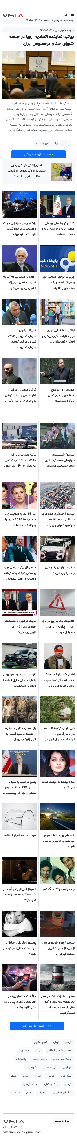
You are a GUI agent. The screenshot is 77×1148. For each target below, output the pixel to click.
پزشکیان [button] (21, 1059)
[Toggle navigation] (72, 14)
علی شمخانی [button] (50, 1067)
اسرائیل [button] (15, 1093)
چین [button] (29, 1093)
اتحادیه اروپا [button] (62, 143)
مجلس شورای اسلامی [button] (59, 1051)
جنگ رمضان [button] (51, 1084)
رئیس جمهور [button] (39, 1059)
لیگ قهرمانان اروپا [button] (61, 1093)
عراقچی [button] (67, 1067)
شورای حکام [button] (42, 143)
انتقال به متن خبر (38, 154)
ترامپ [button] (67, 1042)
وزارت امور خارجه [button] (62, 1059)
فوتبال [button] (50, 1076)
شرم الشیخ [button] (40, 1042)
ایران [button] (56, 1042)
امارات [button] (41, 1093)
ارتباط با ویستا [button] (62, 1121)
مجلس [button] (25, 1051)
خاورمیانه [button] (31, 1067)
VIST (12, 14)
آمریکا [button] (26, 1076)
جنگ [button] (38, 1051)
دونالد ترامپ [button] (30, 1084)
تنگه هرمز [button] (65, 1076)
